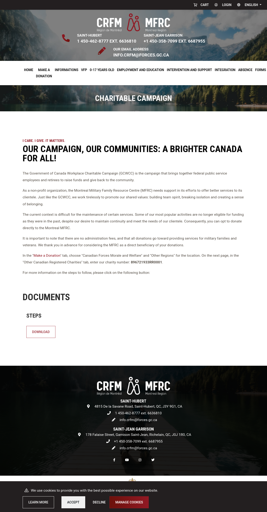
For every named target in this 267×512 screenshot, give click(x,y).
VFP (84, 70)
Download (58, 329)
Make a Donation (46, 255)
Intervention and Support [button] (189, 70)
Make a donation (44, 73)
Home (28, 70)
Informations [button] (66, 70)
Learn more (38, 502)
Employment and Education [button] (140, 70)
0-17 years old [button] (102, 70)
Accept (73, 502)
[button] (248, 5)
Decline (99, 502)
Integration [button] (225, 70)
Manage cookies (129, 502)
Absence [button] (245, 70)
